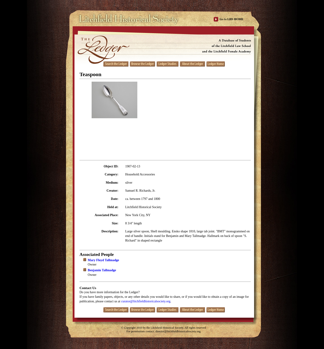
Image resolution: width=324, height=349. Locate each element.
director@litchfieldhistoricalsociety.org (178, 331)
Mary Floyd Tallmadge (103, 260)
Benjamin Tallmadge (102, 270)
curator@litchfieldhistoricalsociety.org (145, 301)
